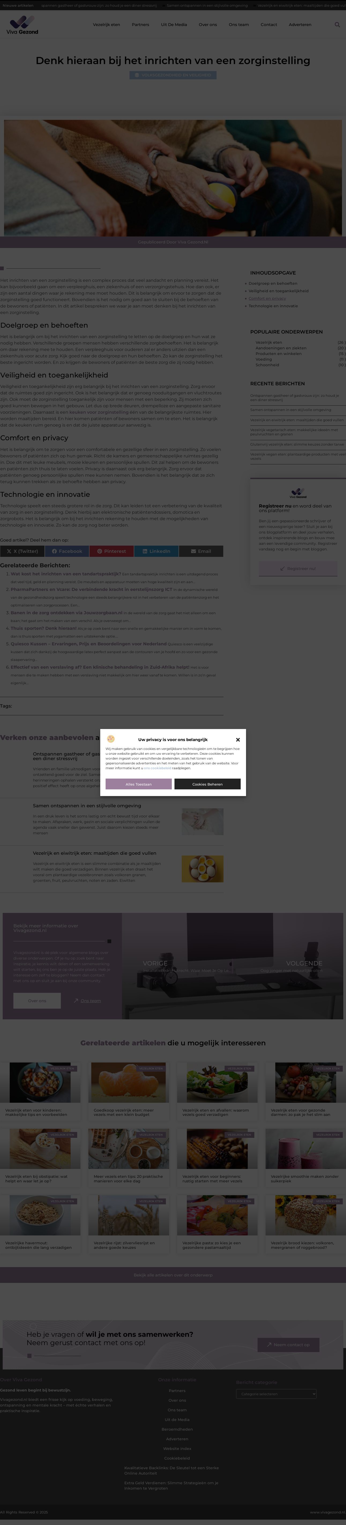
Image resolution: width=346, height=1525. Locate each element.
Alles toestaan (139, 784)
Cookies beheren (207, 784)
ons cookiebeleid (157, 768)
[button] (238, 739)
